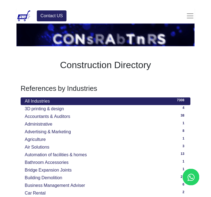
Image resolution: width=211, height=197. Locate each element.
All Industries (105, 100)
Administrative (105, 123)
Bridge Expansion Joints (105, 169)
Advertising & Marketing (105, 131)
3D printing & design (105, 108)
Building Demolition (105, 177)
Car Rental (105, 192)
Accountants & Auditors (105, 115)
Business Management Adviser (105, 184)
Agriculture (105, 138)
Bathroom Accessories (105, 161)
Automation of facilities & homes (105, 154)
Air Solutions (105, 146)
